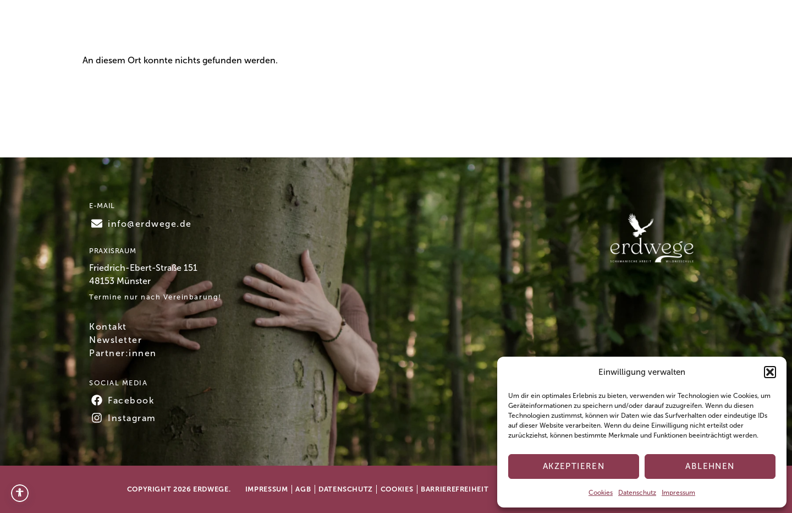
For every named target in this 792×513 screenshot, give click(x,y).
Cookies (600, 492)
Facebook (131, 400)
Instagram (132, 418)
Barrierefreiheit (454, 489)
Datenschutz (637, 492)
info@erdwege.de (150, 223)
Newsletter (115, 340)
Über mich (455, 28)
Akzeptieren (574, 466)
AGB (303, 489)
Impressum (678, 492)
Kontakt (598, 29)
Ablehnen (709, 466)
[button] (770, 372)
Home (272, 28)
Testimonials (525, 28)
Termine (321, 28)
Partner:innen (123, 353)
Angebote (386, 29)
